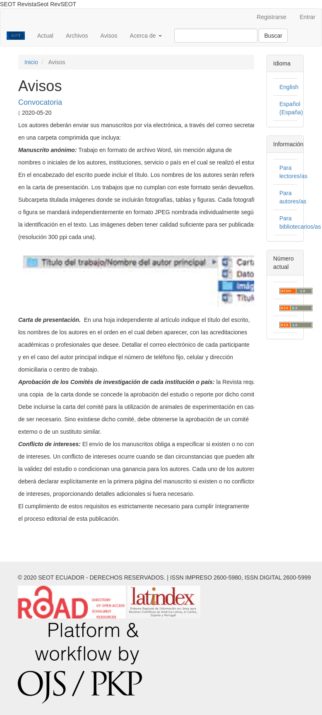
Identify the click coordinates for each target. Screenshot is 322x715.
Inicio (31, 62)
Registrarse (271, 17)
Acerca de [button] (146, 35)
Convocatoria (40, 102)
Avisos (109, 35)
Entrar (307, 17)
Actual (45, 35)
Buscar (273, 35)
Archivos (77, 35)
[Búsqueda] (215, 36)
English (288, 87)
